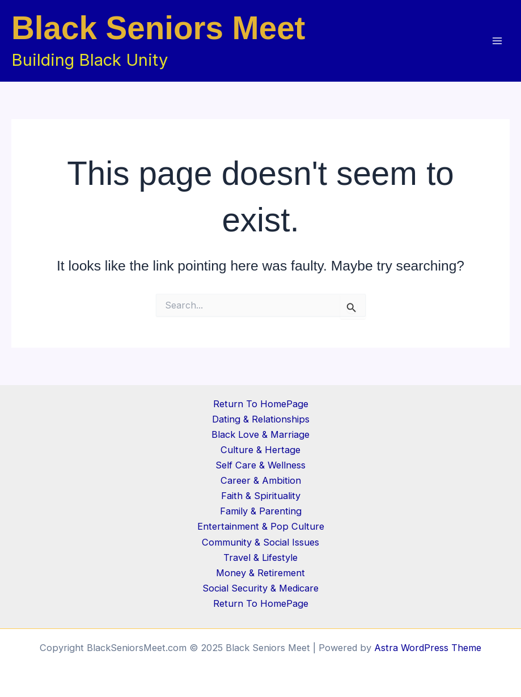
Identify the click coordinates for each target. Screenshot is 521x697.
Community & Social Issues (260, 542)
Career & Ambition (261, 480)
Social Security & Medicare (260, 588)
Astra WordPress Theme (427, 647)
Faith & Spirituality (260, 495)
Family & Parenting (261, 511)
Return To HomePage (260, 403)
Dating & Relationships (261, 419)
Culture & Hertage (260, 449)
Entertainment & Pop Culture (260, 526)
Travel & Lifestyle (260, 557)
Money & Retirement (260, 572)
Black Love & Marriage (260, 434)
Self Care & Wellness (260, 465)
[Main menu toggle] (497, 41)
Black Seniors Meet (158, 28)
